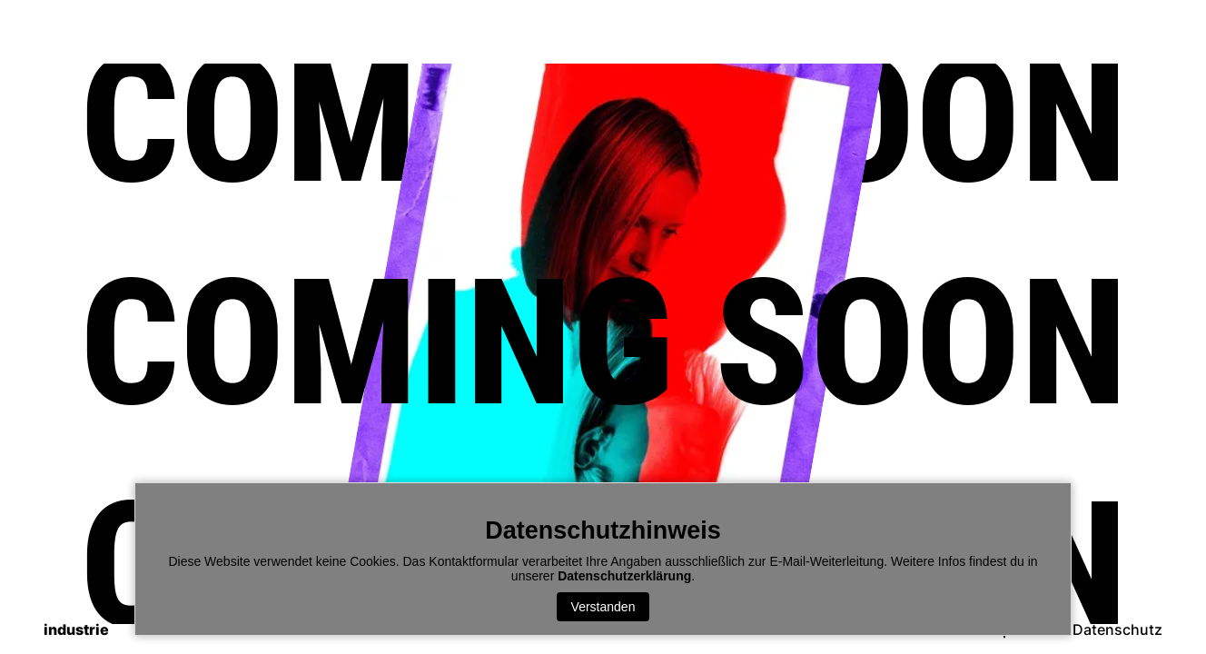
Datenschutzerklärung (624, 576)
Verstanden (603, 607)
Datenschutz (1117, 630)
